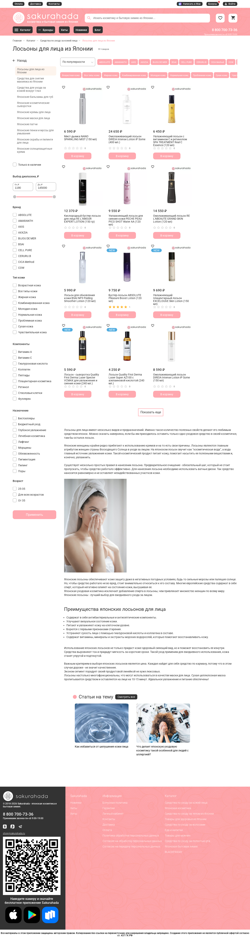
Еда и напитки (174, 830)
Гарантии (109, 808)
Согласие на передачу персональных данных (131, 846)
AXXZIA (144, 62)
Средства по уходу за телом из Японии (189, 813)
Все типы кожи (91, 75)
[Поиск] (89, 18)
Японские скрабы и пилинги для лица (35, 141)
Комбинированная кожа (134, 75)
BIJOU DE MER (160, 62)
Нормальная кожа (179, 75)
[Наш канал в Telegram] (20, 827)
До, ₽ (40, 184)
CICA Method (217, 62)
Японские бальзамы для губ (35, 96)
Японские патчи (27, 124)
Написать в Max (190, 4)
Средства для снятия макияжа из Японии (30, 80)
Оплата (18, 4)
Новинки (75, 802)
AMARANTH (121, 62)
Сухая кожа (221, 75)
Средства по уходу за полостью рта (187, 841)
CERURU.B (201, 62)
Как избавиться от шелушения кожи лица (101, 746)
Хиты (73, 808)
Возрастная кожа (70, 75)
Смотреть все (126, 696)
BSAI (174, 62)
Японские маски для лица (33, 118)
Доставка (35, 4)
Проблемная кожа (202, 75)
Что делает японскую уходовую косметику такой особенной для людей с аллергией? (162, 750)
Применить (34, 515)
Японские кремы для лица (34, 112)
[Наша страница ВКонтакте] (5, 827)
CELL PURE (186, 62)
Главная (17, 41)
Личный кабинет (113, 813)
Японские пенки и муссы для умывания (35, 132)
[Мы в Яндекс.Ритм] (12, 827)
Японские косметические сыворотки (33, 104)
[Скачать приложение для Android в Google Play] (32, 922)
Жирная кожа (110, 75)
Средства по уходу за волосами (185, 824)
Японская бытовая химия (181, 846)
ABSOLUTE (104, 62)
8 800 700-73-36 (224, 30)
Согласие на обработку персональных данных (132, 841)
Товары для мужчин (177, 835)
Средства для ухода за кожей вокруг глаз (31, 89)
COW (231, 62)
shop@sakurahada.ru (14, 833)
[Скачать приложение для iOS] (13, 922)
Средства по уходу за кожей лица (58, 41)
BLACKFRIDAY (173, 852)
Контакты (54, 4)
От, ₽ (17, 184)
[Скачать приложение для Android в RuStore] (32, 893)
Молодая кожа (158, 75)
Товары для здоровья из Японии (185, 819)
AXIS (133, 62)
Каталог (31, 41)
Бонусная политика (115, 802)
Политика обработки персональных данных (131, 835)
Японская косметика (178, 808)
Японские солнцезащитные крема (34, 150)
